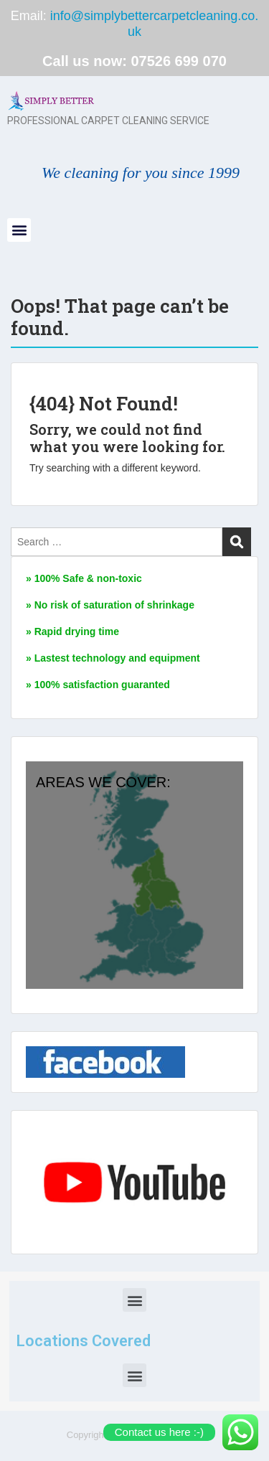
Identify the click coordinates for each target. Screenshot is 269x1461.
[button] (19, 230)
